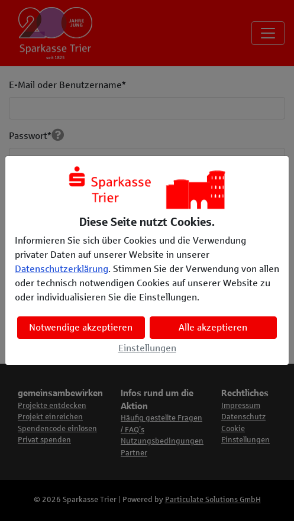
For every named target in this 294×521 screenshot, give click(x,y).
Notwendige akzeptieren (81, 327)
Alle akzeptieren (213, 327)
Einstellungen (147, 348)
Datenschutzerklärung (61, 269)
